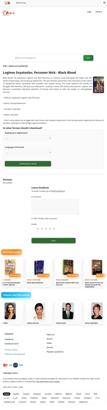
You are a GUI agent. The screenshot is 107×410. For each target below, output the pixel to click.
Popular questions (55, 351)
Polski (52, 402)
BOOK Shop (21, 3)
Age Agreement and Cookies (48, 381)
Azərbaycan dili (9, 402)
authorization (58, 191)
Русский (48, 394)
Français (26, 394)
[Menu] (104, 3)
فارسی (6, 398)
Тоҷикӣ (77, 398)
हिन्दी (95, 394)
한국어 (87, 394)
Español (16, 394)
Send (53, 240)
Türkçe (24, 398)
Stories (50, 347)
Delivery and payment (15, 354)
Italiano (43, 402)
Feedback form (12, 343)
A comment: (36, 197)
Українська (83, 402)
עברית (98, 398)
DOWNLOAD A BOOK (28, 164)
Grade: (34, 224)
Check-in (99, 12)
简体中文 (58, 394)
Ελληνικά (71, 402)
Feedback (9, 339)
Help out (51, 334)
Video (49, 343)
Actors (50, 338)
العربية (15, 398)
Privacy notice (11, 349)
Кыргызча (66, 398)
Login (89, 12)
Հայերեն (22, 402)
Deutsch (33, 402)
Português (37, 394)
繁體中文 (69, 394)
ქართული (87, 398)
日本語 (78, 394)
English (6, 394)
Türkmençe (55, 398)
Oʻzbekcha (34, 398)
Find (88, 58)
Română (61, 402)
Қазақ (44, 398)
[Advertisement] (53, 34)
